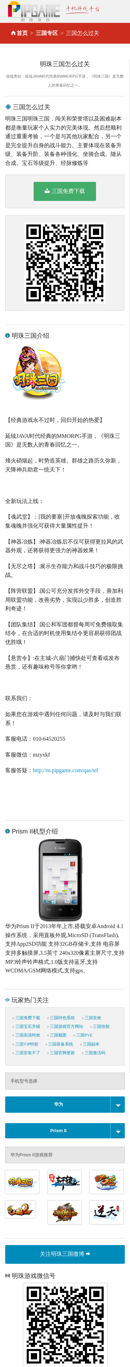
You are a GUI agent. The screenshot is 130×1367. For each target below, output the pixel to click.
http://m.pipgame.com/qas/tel (65, 770)
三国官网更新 (61, 1052)
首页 (22, 33)
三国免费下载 (65, 190)
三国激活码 (93, 1052)
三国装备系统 (59, 1044)
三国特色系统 (61, 1017)
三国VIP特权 (25, 1044)
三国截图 (57, 1035)
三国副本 (89, 1044)
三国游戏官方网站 (65, 1026)
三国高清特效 (26, 1035)
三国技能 (100, 1026)
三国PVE (83, 1035)
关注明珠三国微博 (65, 1254)
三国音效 (91, 1017)
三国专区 (47, 33)
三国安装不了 (26, 1052)
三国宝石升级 (26, 1026)
